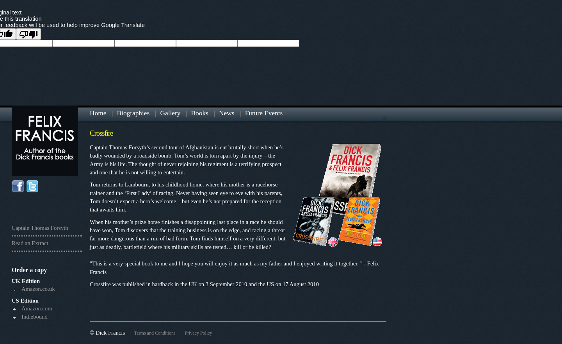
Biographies (133, 113)
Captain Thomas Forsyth (40, 228)
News (226, 113)
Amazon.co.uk (38, 289)
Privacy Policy (198, 333)
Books (199, 113)
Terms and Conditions (155, 333)
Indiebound (34, 317)
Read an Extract (30, 243)
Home (98, 113)
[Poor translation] (28, 34)
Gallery (170, 113)
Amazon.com (36, 308)
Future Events (264, 113)
